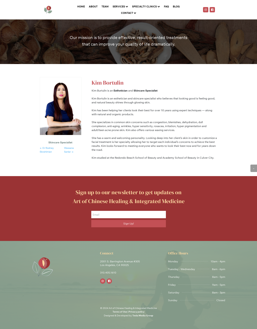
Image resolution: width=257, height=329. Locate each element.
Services (119, 6)
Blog (176, 6)
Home (81, 6)
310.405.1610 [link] (108, 272)
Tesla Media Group (142, 315)
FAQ (166, 6)
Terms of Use (120, 311)
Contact (127, 12)
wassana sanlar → (69, 149)
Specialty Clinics (144, 6)
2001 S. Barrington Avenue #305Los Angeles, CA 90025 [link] (120, 263)
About (93, 6)
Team (105, 6)
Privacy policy (136, 311)
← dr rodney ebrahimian (47, 149)
